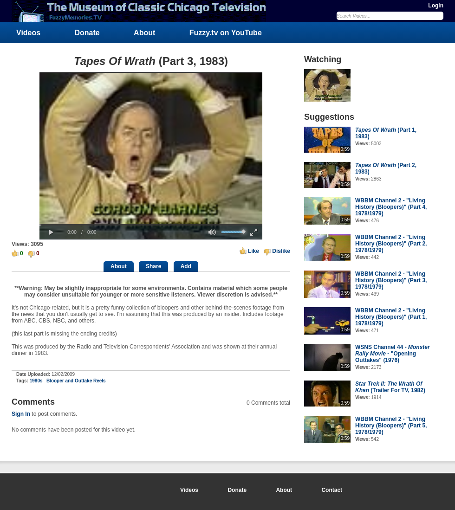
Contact (331, 490)
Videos (28, 33)
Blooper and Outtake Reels (76, 380)
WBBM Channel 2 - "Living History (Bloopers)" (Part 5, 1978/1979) (391, 425)
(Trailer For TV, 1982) (390, 387)
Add (186, 266)
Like (253, 251)
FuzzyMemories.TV (142, 11)
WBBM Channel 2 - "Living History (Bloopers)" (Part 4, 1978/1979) (391, 207)
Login (435, 5)
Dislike (281, 251)
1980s (36, 380)
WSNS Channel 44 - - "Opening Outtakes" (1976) (392, 353)
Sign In (21, 414)
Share (153, 266)
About (144, 33)
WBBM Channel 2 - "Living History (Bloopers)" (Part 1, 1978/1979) (391, 317)
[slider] (150, 225)
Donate (87, 33)
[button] (51, 232)
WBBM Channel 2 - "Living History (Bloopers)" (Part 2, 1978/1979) (391, 243)
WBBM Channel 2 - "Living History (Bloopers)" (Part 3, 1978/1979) (391, 280)
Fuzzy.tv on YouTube (225, 33)
